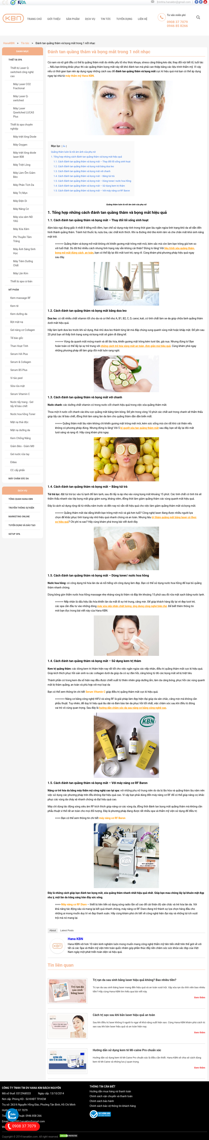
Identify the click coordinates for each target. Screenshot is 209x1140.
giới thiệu (53, 19)
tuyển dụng (124, 19)
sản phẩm (72, 19)
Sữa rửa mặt (17, 386)
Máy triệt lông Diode (24, 136)
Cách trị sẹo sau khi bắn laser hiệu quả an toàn (124, 1015)
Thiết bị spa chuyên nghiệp (21, 126)
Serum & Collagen (20, 362)
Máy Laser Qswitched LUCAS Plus (23, 112)
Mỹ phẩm (14, 289)
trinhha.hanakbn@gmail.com (174, 2)
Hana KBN (75, 939)
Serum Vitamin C (20, 394)
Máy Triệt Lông (21, 164)
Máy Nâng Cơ (21, 208)
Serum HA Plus (19, 354)
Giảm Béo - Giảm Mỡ (22, 446)
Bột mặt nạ (16, 321)
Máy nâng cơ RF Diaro (74, 904)
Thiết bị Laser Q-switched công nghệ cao (22, 72)
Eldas (13, 462)
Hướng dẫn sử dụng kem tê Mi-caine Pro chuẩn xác (127, 1050)
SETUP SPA (14, 534)
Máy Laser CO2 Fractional (22, 86)
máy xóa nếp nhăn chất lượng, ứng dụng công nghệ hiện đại (132, 606)
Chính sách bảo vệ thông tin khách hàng (113, 1105)
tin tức (106, 19)
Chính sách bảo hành (102, 1101)
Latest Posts (67, 930)
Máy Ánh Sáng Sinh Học (24, 251)
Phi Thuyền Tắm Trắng (22, 239)
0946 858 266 (34, 1115)
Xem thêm (199, 997)
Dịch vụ (90, 19)
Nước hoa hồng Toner (22, 414)
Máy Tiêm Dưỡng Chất (23, 263)
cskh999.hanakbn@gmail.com (27, 1121)
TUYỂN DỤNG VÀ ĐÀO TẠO (22, 525)
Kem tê (14, 305)
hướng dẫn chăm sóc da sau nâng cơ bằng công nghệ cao (132, 707)
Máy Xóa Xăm (21, 229)
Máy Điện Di (20, 200)
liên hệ (142, 19)
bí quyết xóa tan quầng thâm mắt (139, 427)
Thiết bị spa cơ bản (21, 281)
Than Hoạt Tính (19, 345)
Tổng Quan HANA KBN (21, 499)
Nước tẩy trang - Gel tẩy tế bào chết (21, 404)
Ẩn (64, 146)
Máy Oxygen (20, 144)
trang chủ (34, 19)
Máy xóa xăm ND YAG (23, 219)
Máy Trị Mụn (20, 192)
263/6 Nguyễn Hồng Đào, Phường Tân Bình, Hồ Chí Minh (42, 1104)
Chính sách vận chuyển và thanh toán (111, 1096)
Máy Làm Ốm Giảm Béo (24, 174)
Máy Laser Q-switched (20, 98)
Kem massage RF (20, 297)
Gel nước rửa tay (19, 454)
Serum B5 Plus (18, 370)
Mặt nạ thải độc (19, 422)
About (53, 930)
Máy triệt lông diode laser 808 (24, 154)
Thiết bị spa (15, 59)
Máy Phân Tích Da (23, 184)
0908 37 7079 (20, 1110)
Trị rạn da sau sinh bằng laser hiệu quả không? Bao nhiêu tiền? (134, 980)
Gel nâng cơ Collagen (22, 329)
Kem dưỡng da (18, 313)
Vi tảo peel (16, 378)
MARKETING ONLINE (19, 516)
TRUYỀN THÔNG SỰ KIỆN (21, 508)
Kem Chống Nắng (20, 438)
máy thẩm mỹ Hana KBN (79, 75)
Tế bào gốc (16, 337)
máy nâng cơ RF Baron (112, 818)
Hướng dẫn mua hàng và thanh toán (110, 1091)
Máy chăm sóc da (19, 478)
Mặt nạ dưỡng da (20, 430)
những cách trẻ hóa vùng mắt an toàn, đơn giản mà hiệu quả (135, 345)
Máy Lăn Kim (20, 273)
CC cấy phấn (17, 470)
